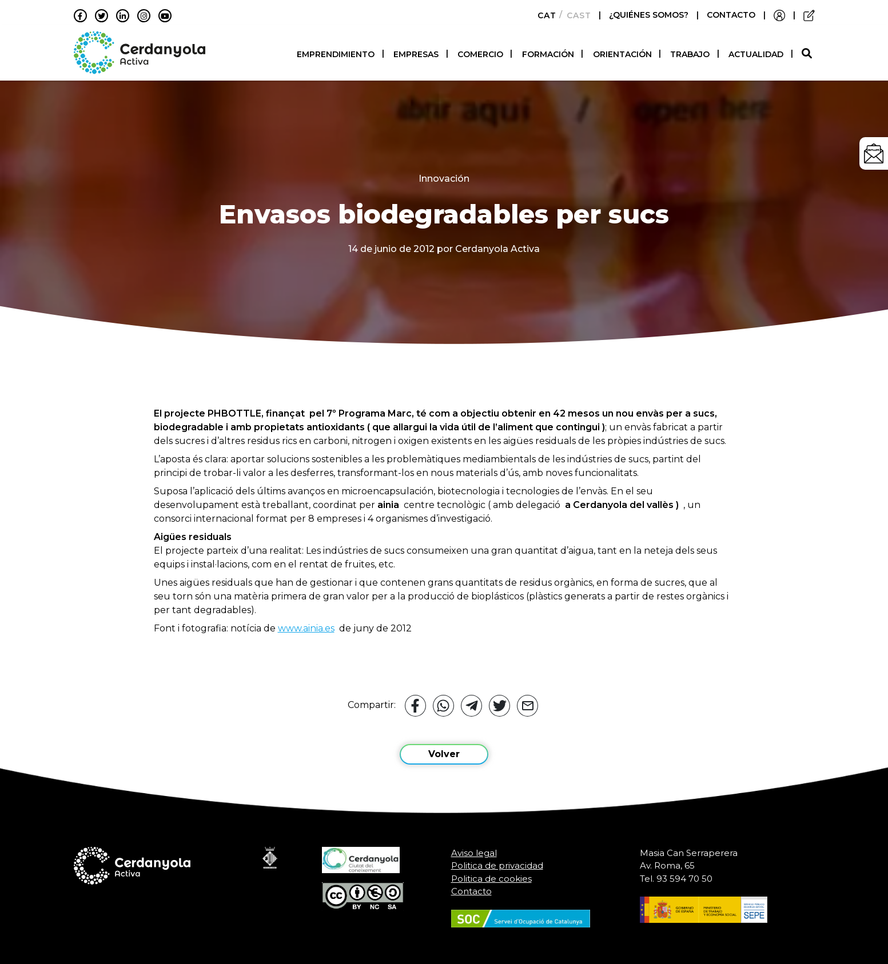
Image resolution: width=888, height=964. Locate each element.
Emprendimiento (336, 54)
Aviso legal (474, 852)
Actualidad (755, 54)
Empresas (416, 54)
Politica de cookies (491, 878)
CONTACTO (731, 15)
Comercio (480, 54)
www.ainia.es (306, 628)
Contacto (471, 891)
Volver (444, 754)
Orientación (622, 54)
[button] (808, 54)
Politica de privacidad (497, 865)
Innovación (444, 178)
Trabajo (690, 54)
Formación (548, 54)
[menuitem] (543, 15)
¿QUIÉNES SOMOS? (650, 15)
